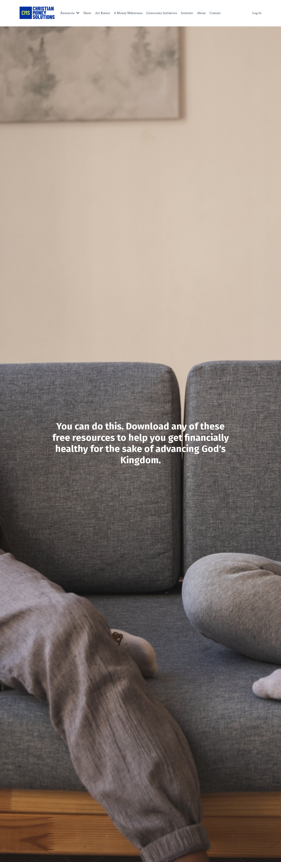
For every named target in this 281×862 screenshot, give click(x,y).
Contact (215, 13)
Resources (69, 13)
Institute (187, 13)
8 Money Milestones (128, 13)
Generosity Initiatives (161, 13)
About (201, 13)
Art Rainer (102, 13)
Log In (256, 13)
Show (87, 13)
